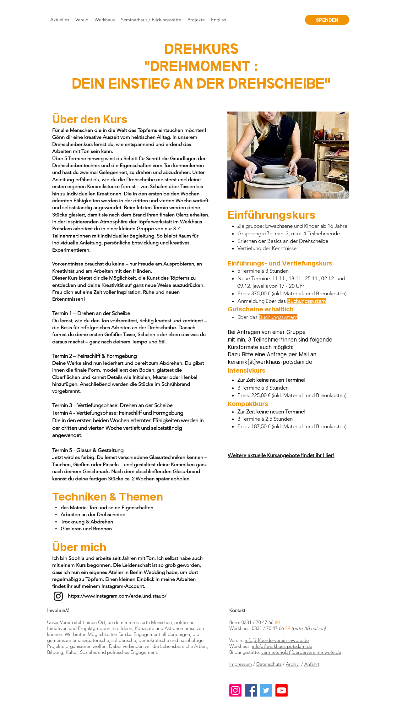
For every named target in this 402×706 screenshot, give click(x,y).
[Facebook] (251, 690)
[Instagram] (58, 596)
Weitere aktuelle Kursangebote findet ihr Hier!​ (281, 455)
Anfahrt (311, 664)
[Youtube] (281, 690)
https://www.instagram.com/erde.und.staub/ (117, 596)
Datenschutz (268, 664)
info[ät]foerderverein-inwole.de (277, 640)
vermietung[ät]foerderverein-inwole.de (301, 652)
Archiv (292, 664)
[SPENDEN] (327, 20)
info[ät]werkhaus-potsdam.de (282, 646)
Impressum (240, 664)
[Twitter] (266, 690)
